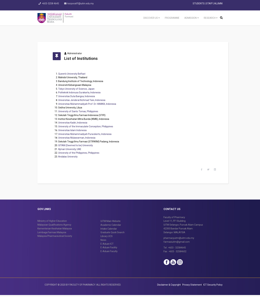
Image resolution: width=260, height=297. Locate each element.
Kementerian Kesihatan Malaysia (54, 230)
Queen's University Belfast (73, 73)
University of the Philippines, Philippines (80, 152)
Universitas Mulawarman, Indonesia (78, 137)
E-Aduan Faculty (109, 253)
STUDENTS (198, 3)
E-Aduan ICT (107, 245)
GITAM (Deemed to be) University (77, 145)
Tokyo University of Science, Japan (78, 89)
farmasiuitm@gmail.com (176, 243)
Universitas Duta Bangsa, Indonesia (78, 96)
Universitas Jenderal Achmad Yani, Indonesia (83, 100)
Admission (190, 18)
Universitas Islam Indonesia (74, 130)
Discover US (150, 18)
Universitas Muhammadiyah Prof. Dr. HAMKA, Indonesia (89, 104)
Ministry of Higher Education (52, 223)
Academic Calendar (110, 227)
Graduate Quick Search (112, 234)
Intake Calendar (108, 230)
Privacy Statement (192, 286)
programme (172, 18)
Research (210, 18)
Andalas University (69, 156)
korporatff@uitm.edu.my (81, 3)
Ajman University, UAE (71, 149)
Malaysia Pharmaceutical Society (54, 238)
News (103, 242)
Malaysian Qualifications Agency (54, 226)
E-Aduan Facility (108, 249)
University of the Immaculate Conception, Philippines (87, 126)
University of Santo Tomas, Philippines (80, 111)
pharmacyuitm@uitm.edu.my (178, 240)
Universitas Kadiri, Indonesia (74, 122)
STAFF (209, 3)
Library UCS (106, 238)
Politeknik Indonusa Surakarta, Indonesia (81, 92)
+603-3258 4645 (50, 3)
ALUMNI (218, 3)
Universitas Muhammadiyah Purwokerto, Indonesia (86, 134)
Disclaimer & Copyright (169, 286)
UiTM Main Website (110, 223)
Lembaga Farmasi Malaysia (51, 234)
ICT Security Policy (213, 286)
